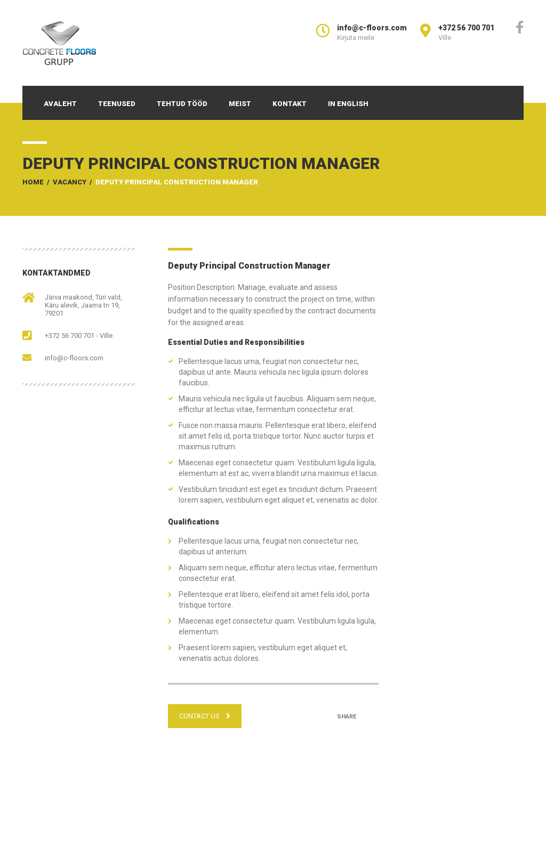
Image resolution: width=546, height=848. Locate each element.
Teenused (116, 104)
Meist (240, 104)
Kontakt (289, 104)
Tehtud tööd (182, 104)
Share (346, 716)
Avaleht (60, 104)
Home (33, 182)
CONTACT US (204, 716)
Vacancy (69, 182)
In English (348, 104)
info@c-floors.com (74, 358)
